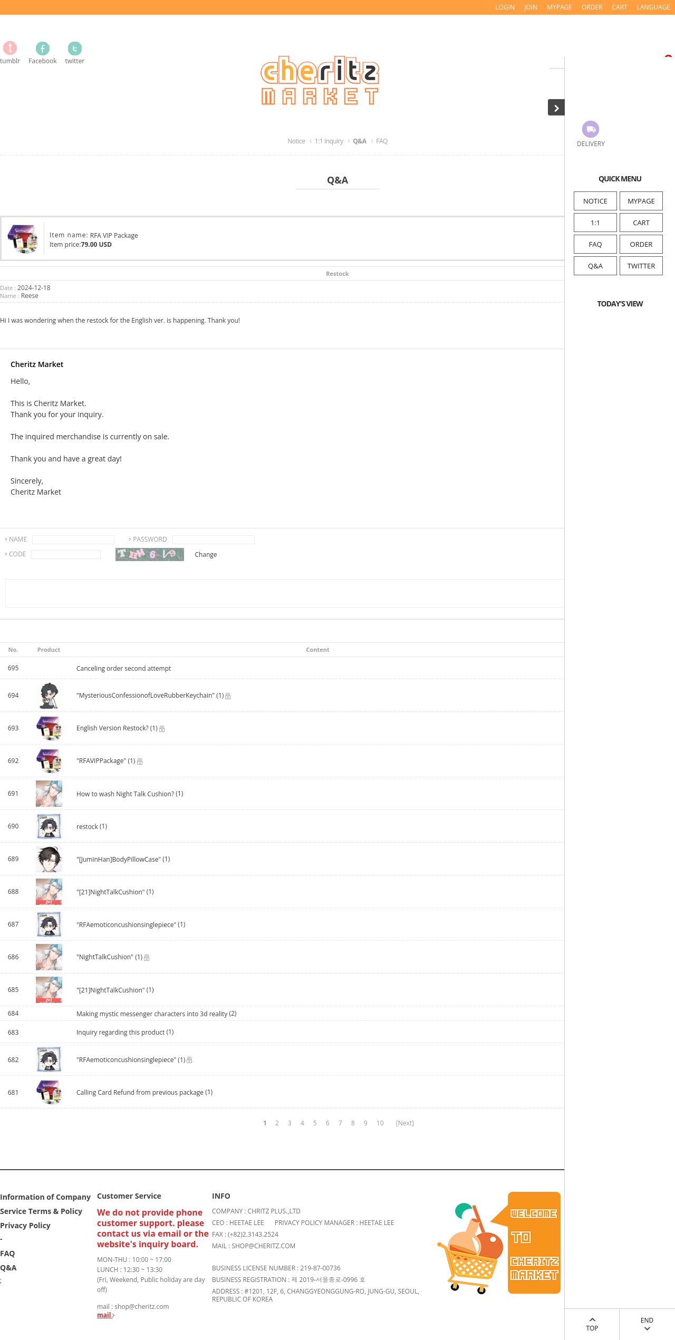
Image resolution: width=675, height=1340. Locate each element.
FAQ (595, 244)
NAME (18, 539)
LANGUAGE (653, 7)
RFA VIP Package (114, 235)
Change (206, 554)
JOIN (530, 7)
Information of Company (45, 1197)
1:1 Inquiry (329, 141)
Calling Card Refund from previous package (140, 1092)
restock (88, 826)
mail (105, 1314)
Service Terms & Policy (41, 1211)
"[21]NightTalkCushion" (110, 892)
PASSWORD (150, 539)
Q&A (595, 266)
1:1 (595, 222)
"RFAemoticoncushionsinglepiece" (126, 924)
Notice (296, 141)
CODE (17, 554)
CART (641, 222)
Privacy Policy (25, 1225)
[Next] (405, 1123)
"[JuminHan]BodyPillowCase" (118, 859)
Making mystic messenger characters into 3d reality (151, 1013)
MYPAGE (641, 201)
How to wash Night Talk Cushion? (125, 793)
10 (380, 1123)
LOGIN (505, 7)
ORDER (641, 244)
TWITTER (641, 266)
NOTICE (595, 201)
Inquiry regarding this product (121, 1032)
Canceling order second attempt (123, 668)
